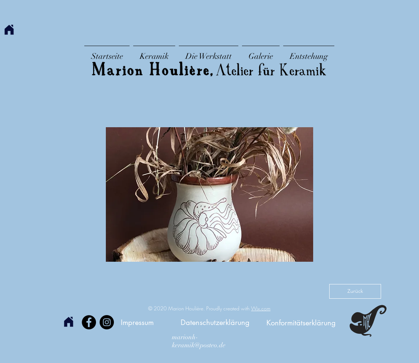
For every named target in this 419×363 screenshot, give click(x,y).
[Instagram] (107, 322)
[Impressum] (137, 322)
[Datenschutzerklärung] (215, 322)
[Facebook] (89, 322)
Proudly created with (228, 308)
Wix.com (260, 308)
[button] (209, 194)
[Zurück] (355, 291)
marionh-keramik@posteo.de (199, 341)
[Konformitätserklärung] (301, 322)
